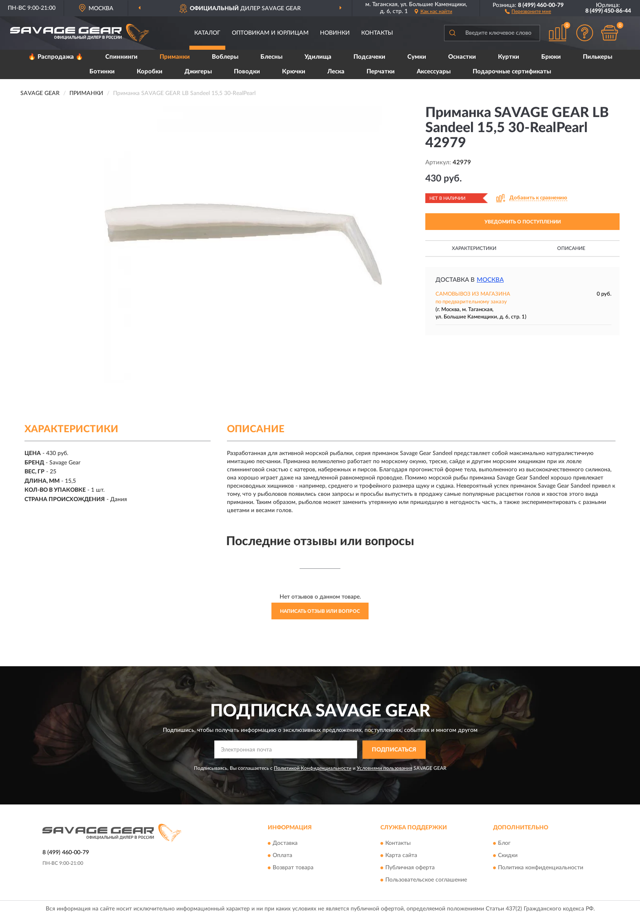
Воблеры (225, 57)
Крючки (293, 71)
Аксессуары (434, 71)
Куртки (508, 57)
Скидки (508, 856)
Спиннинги (121, 57)
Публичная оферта (410, 868)
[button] (528, 11)
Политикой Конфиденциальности (312, 768)
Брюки (551, 57)
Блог (504, 843)
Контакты (377, 33)
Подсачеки (369, 57)
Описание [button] (571, 248)
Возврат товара (293, 868)
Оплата (282, 856)
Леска (335, 71)
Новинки (335, 33)
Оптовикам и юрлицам (270, 33)
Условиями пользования (384, 768)
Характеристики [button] (474, 248)
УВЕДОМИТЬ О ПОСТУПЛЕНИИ (522, 221)
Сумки (416, 57)
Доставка (285, 843)
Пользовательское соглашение (426, 880)
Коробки (149, 71)
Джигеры (198, 71)
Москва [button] (490, 280)
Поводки (247, 71)
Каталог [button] (207, 33)
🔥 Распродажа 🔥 (55, 57)
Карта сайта (401, 856)
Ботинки (102, 71)
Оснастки (462, 57)
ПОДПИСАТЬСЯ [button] (394, 750)
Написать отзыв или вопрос (320, 611)
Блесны (271, 57)
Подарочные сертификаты (512, 71)
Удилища (317, 57)
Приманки (175, 57)
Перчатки (381, 71)
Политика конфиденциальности (540, 868)
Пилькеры (597, 57)
